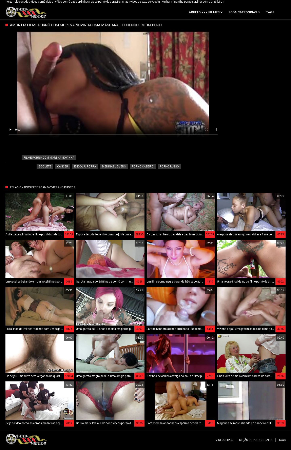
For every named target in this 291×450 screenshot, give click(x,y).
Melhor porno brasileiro (208, 1)
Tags (282, 440)
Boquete (45, 166)
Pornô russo (169, 166)
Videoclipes (224, 440)
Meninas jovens (114, 166)
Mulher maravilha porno (177, 1)
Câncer (62, 166)
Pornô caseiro (143, 166)
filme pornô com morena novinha (49, 157)
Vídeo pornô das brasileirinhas (110, 1)
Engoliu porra (85, 166)
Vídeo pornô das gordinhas (72, 1)
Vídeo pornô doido (42, 1)
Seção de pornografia (255, 440)
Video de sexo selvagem (145, 1)
